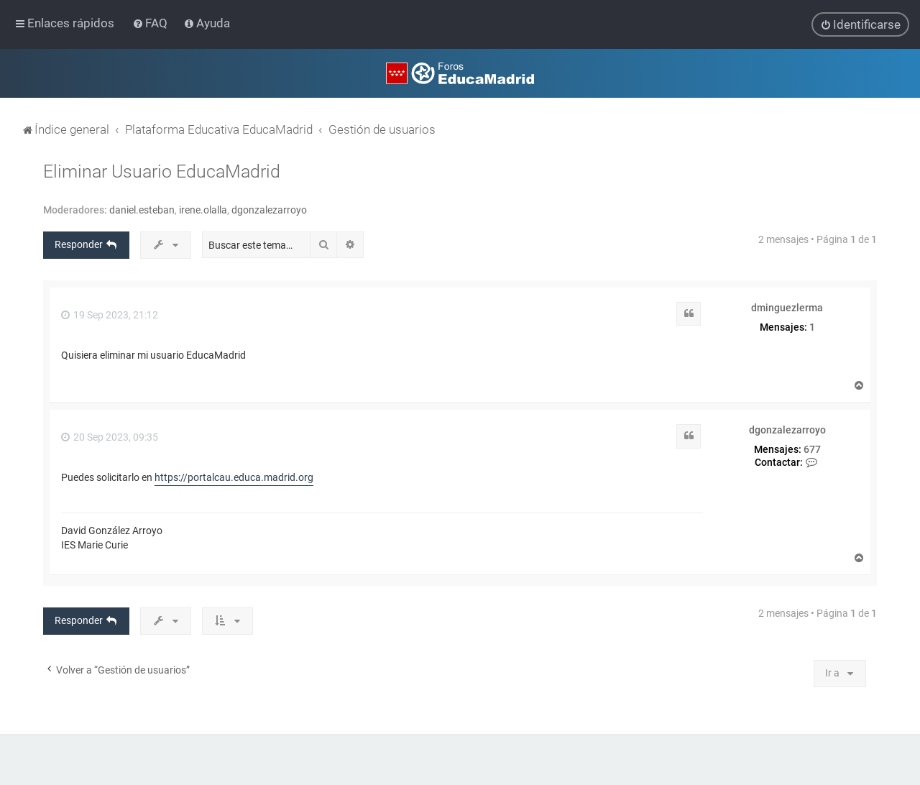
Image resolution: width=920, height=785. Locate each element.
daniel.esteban (142, 210)
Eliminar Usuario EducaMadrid (161, 171)
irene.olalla (203, 210)
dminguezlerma (787, 307)
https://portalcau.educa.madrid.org (234, 477)
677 (812, 449)
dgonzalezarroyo (269, 210)
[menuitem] (151, 23)
